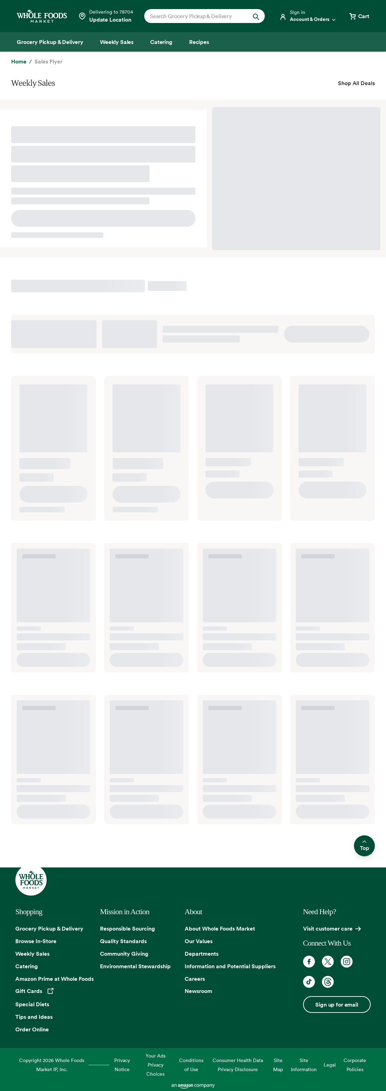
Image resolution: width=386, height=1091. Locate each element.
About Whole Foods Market (220, 928)
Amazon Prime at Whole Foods (54, 979)
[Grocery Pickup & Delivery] (50, 42)
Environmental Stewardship (135, 966)
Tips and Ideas (34, 1017)
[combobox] (199, 16)
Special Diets (32, 1004)
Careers (195, 979)
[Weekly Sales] (116, 42)
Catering (26, 966)
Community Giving (124, 953)
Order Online (32, 1029)
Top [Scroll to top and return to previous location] (364, 846)
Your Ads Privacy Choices (155, 1064)
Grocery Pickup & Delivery (49, 928)
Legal (330, 1064)
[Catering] (161, 42)
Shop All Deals (356, 83)
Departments (201, 953)
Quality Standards (123, 941)
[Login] (308, 16)
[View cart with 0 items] (358, 16)
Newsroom (198, 991)
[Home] (18, 61)
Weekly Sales (32, 953)
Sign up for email (336, 1004)
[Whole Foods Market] (42, 16)
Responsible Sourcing (127, 928)
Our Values (199, 941)
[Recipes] (199, 42)
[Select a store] (105, 16)
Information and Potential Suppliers (230, 966)
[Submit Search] (256, 16)
